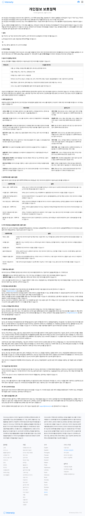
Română (46, 487)
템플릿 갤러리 (7, 452)
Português (47, 452)
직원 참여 (66, 471)
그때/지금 (25, 472)
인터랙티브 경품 (68, 469)
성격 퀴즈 (25, 457)
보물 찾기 (25, 499)
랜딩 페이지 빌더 (27, 450)
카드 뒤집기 (26, 492)
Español (46, 450)
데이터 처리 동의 (68, 455)
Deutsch (46, 460)
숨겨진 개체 (26, 485)
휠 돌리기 (25, 465)
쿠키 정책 (66, 452)
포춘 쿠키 (25, 477)
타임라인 (25, 480)
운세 (24, 497)
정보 (4, 462)
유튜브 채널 (6, 472)
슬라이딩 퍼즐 (26, 470)
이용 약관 (66, 447)
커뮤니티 (5, 460)
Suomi (46, 485)
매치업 (24, 462)
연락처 (5, 465)
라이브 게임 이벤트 (28, 452)
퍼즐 (24, 494)
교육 (4, 447)
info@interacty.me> (72, 313)
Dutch (45, 472)
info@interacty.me (11, 291)
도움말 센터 (6, 470)
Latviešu (46, 470)
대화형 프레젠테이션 (69, 474)
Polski (45, 465)
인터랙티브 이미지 (27, 475)
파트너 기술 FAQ (68, 457)
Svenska (46, 480)
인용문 (24, 504)
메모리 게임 (26, 460)
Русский (46, 457)
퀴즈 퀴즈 (25, 455)
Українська (47, 467)
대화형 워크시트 (27, 447)
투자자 (5, 467)
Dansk (45, 482)
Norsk (45, 477)
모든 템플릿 (6, 475)
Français (46, 455)
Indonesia (46, 475)
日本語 (46, 494)
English (46, 447)
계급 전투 (25, 502)
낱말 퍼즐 (25, 467)
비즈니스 (5, 450)
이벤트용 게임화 (68, 466)
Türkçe (46, 489)
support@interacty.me (46, 406)
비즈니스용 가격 (7, 457)
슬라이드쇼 (26, 487)
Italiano (46, 462)
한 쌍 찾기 (25, 482)
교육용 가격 (6, 455)
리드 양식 (25, 489)
